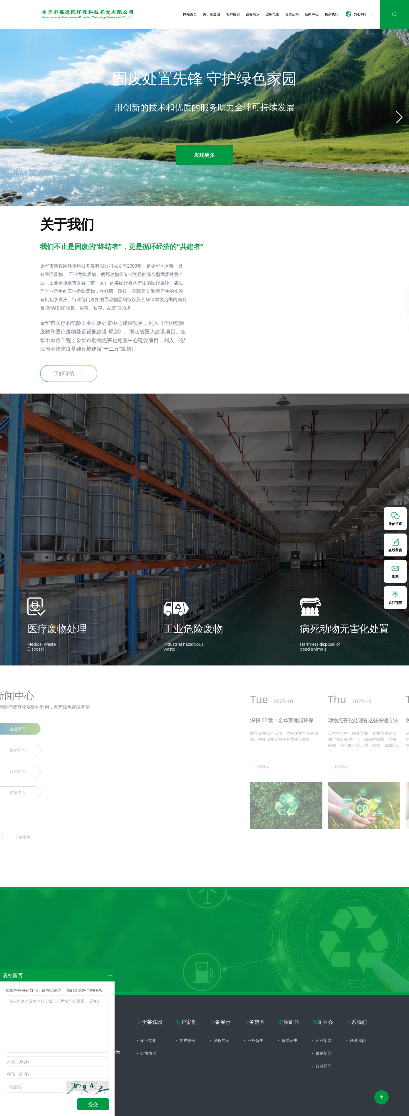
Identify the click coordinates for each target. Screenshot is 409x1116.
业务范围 (272, 14)
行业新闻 (322, 1066)
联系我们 (331, 14)
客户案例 (233, 14)
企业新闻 (322, 1040)
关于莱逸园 (211, 14)
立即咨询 (204, 984)
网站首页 (190, 14)
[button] (399, 117)
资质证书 (292, 14)
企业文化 (146, 1040)
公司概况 (146, 1053)
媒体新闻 (322, 1053)
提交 (93, 1104)
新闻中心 (311, 14)
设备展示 (252, 14)
